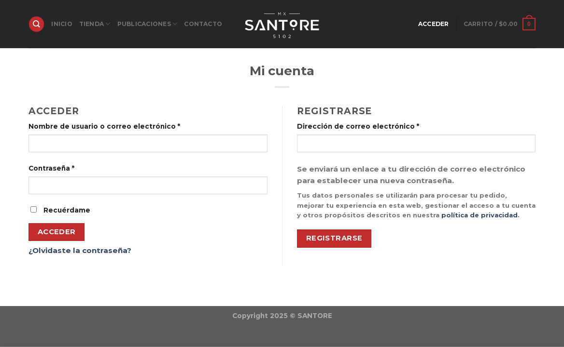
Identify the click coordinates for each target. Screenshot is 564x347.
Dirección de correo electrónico (358, 126)
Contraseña (51, 168)
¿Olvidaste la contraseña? (79, 250)
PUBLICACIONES (147, 23)
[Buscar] (36, 23)
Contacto (203, 23)
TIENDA (95, 23)
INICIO (61, 23)
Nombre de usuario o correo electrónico (104, 126)
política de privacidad (479, 215)
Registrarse (334, 238)
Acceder (57, 231)
